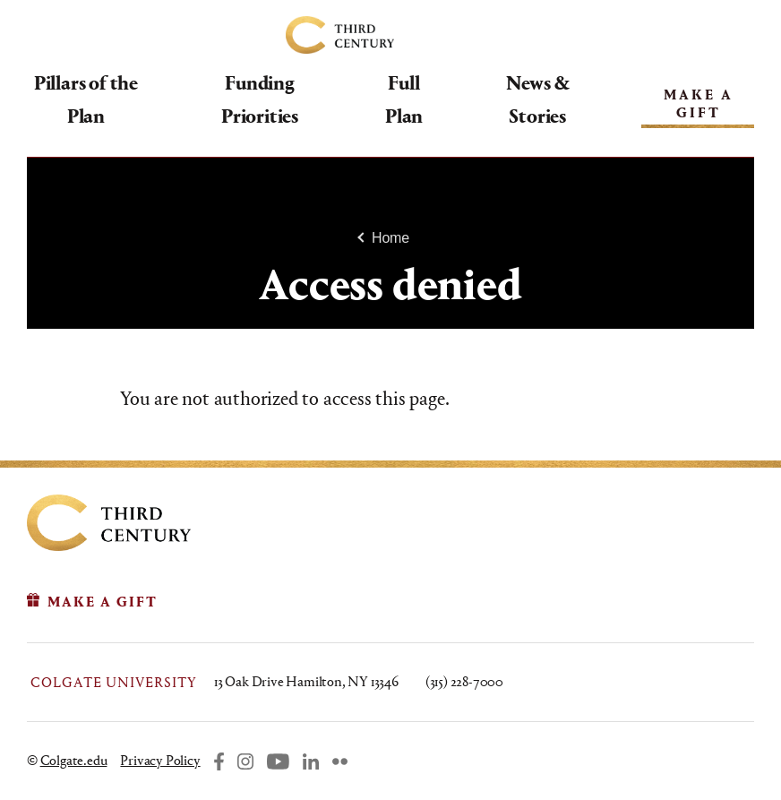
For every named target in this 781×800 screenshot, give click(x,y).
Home (390, 237)
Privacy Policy (160, 760)
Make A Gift (695, 102)
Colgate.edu (73, 760)
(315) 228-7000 (464, 681)
